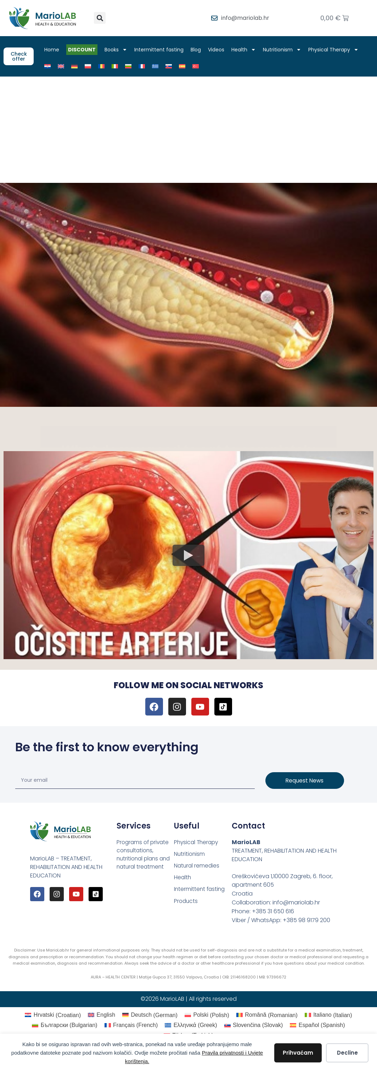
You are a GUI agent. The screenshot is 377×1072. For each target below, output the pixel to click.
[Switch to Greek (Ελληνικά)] (190, 1025)
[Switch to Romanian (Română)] (267, 1015)
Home (54, 49)
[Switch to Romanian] (104, 66)
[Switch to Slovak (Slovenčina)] (254, 1025)
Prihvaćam (298, 1052)
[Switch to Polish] (90, 66)
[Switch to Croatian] (50, 66)
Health (246, 50)
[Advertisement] (188, 129)
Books (118, 50)
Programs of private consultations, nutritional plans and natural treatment (145, 855)
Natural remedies (197, 866)
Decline (347, 1052)
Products (186, 902)
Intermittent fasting (161, 49)
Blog (198, 49)
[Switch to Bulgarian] (130, 66)
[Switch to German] (77, 66)
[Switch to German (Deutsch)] (150, 1015)
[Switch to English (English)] (101, 1015)
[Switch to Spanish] (184, 66)
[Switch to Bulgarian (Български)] (64, 1025)
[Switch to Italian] (117, 66)
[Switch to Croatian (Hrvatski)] (52, 1015)
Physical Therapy (336, 50)
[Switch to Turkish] (198, 66)
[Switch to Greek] (157, 66)
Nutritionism (284, 50)
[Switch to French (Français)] (131, 1025)
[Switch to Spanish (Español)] (317, 1025)
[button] (100, 18)
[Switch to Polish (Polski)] (207, 1015)
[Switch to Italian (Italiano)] (328, 1015)
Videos (218, 49)
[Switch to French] (144, 66)
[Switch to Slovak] (171, 66)
